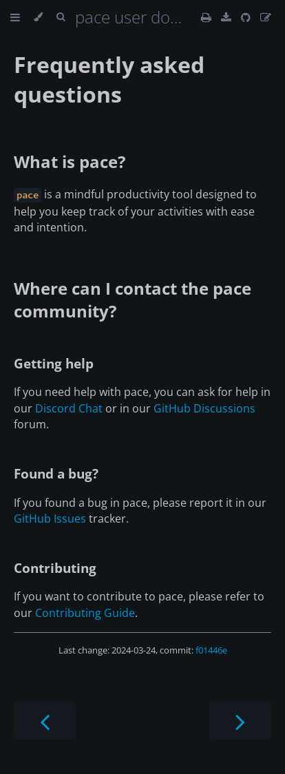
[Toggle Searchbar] (61, 17)
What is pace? (69, 161)
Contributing (55, 567)
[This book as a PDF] (227, 17)
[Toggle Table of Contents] (15, 17)
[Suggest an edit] (266, 17)
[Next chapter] (240, 721)
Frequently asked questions (109, 79)
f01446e (211, 650)
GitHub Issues (50, 518)
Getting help (54, 363)
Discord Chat (69, 408)
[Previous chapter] (45, 721)
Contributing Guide (85, 612)
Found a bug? (56, 473)
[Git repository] (247, 17)
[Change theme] (38, 17)
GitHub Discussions (204, 408)
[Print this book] (208, 17)
